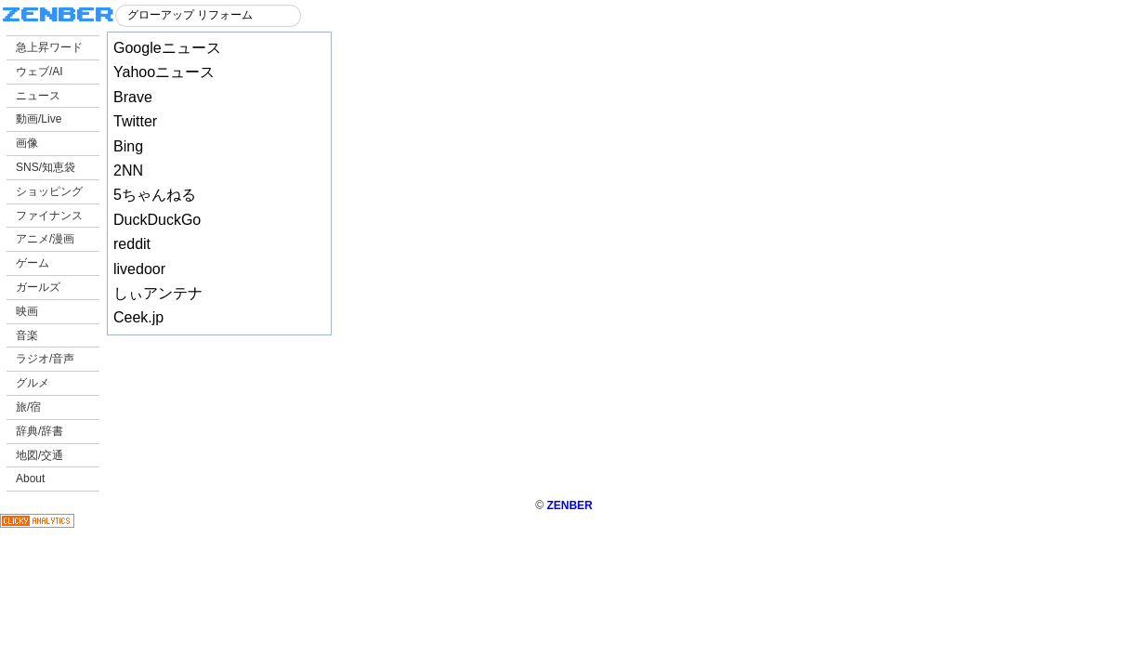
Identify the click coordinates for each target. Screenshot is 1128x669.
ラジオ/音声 (45, 358)
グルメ (32, 382)
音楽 (27, 335)
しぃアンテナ (158, 293)
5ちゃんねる (154, 195)
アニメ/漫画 (45, 238)
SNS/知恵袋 (45, 167)
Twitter (135, 121)
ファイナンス (49, 215)
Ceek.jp (138, 317)
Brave (132, 97)
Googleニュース (167, 48)
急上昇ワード (49, 47)
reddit (132, 244)
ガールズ (38, 287)
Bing (128, 146)
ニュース (38, 95)
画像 (27, 143)
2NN (128, 170)
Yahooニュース (164, 72)
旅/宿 (28, 406)
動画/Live (38, 118)
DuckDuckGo (157, 220)
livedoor (139, 269)
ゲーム (32, 262)
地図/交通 (39, 455)
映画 (27, 311)
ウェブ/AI (39, 71)
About (30, 478)
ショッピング (49, 191)
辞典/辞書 (39, 431)
